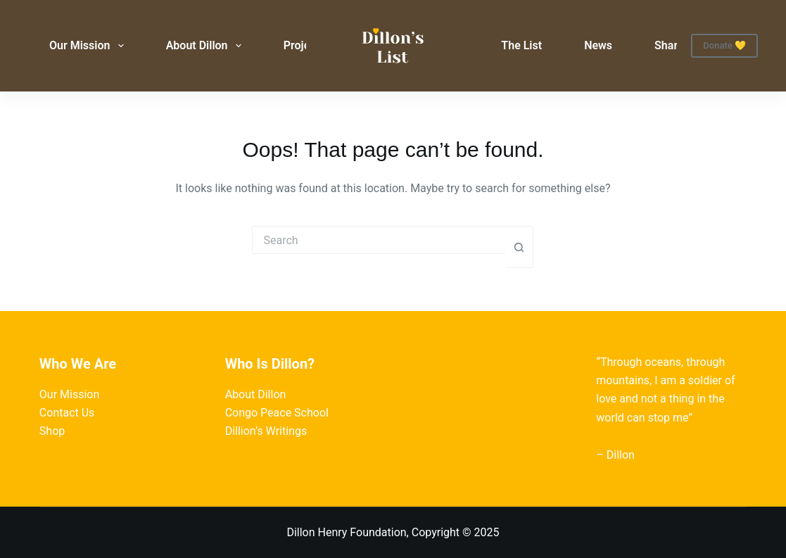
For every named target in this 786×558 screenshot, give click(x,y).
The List (521, 45)
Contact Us (67, 412)
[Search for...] (378, 240)
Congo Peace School (277, 412)
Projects (305, 45)
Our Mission (89, 45)
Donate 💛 (724, 45)
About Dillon (206, 45)
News (598, 45)
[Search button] (519, 247)
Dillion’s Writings (266, 431)
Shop (52, 431)
